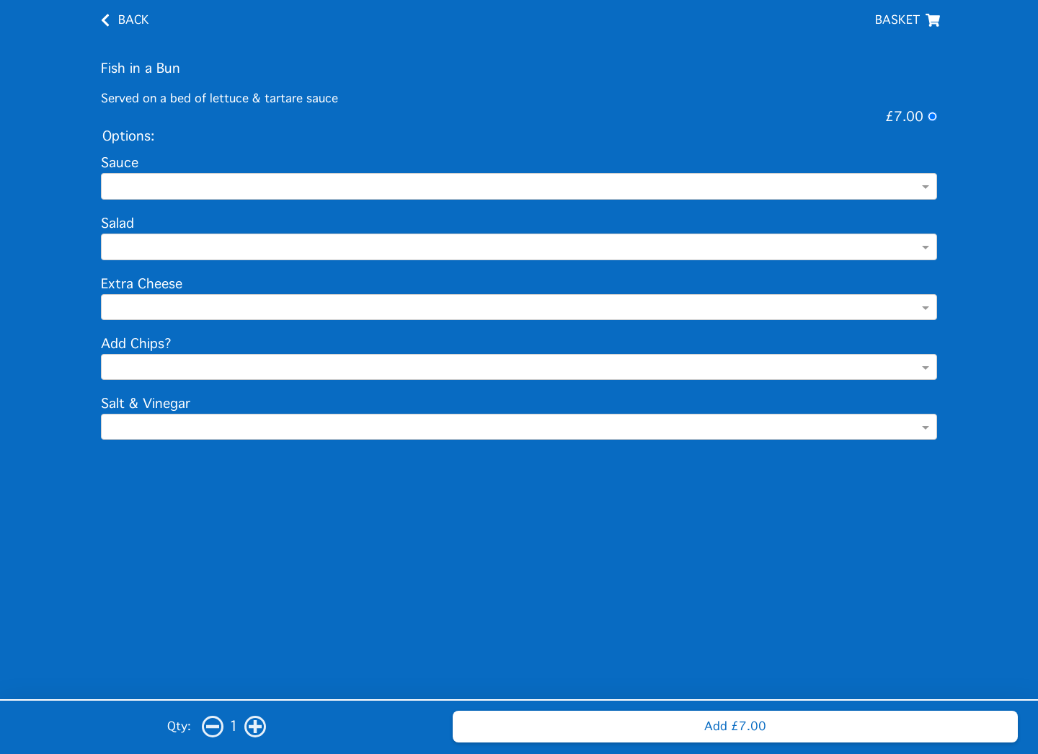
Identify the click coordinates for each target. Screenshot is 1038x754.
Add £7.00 (735, 726)
